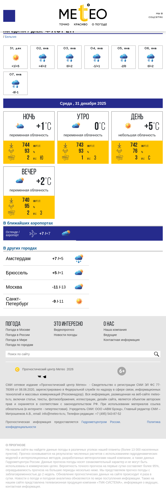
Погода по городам (19, 345)
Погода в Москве (18, 329)
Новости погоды (65, 335)
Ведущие (110, 335)
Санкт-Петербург (17, 301)
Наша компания (115, 329)
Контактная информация (122, 340)
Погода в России (18, 335)
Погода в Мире (16, 340)
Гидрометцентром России (100, 422)
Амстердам (18, 258)
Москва (14, 287)
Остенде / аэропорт (12, 233)
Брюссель (17, 272)
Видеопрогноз (64, 329)
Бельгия (10, 36)
